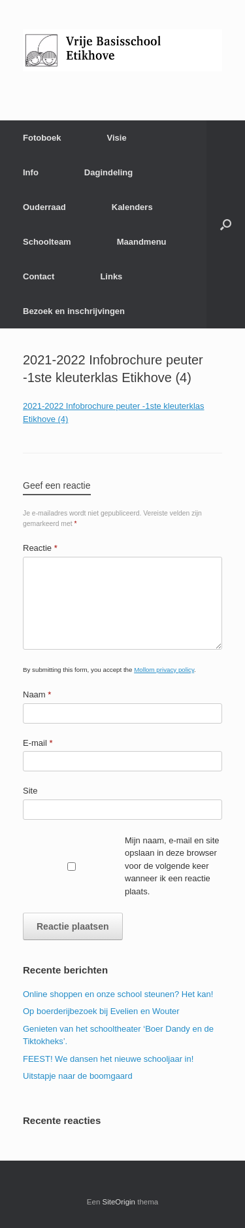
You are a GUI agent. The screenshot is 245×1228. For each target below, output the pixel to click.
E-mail (38, 743)
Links (111, 276)
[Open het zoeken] (225, 224)
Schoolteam (47, 242)
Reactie (40, 548)
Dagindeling (108, 172)
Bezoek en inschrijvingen (74, 311)
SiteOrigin (119, 1202)
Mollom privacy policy (164, 669)
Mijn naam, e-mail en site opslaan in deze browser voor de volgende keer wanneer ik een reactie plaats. (172, 865)
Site (30, 791)
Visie (117, 138)
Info (31, 172)
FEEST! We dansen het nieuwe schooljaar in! (108, 1059)
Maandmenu (142, 242)
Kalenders (132, 207)
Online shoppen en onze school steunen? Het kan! (118, 994)
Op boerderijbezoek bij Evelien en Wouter (101, 1011)
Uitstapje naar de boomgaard (78, 1076)
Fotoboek (42, 138)
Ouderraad (44, 207)
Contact (38, 276)
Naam (37, 694)
